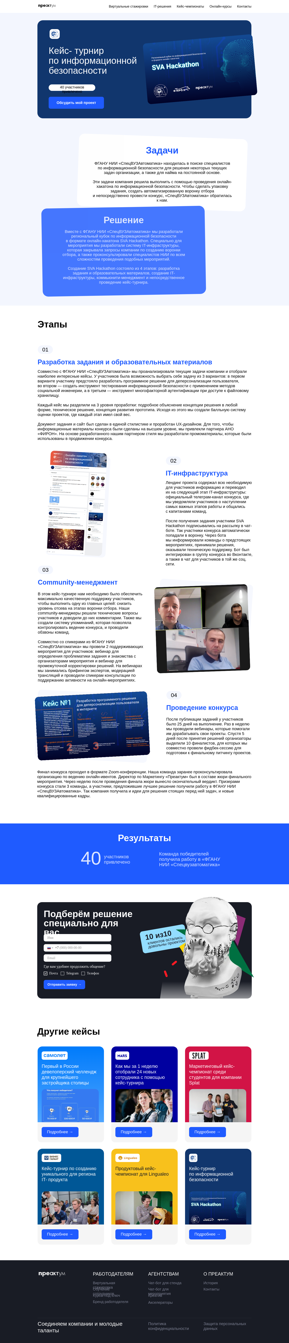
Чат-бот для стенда (164, 1283)
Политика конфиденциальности (168, 1326)
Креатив (155, 1295)
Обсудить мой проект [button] (76, 103)
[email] (77, 958)
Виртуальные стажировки (128, 6)
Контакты (244, 6)
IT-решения (162, 6)
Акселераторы (160, 1302)
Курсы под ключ (106, 1295)
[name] (77, 937)
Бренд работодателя (110, 1302)
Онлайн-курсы (220, 6)
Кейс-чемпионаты (190, 6)
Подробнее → (60, 1132)
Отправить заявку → (64, 984)
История (210, 1283)
